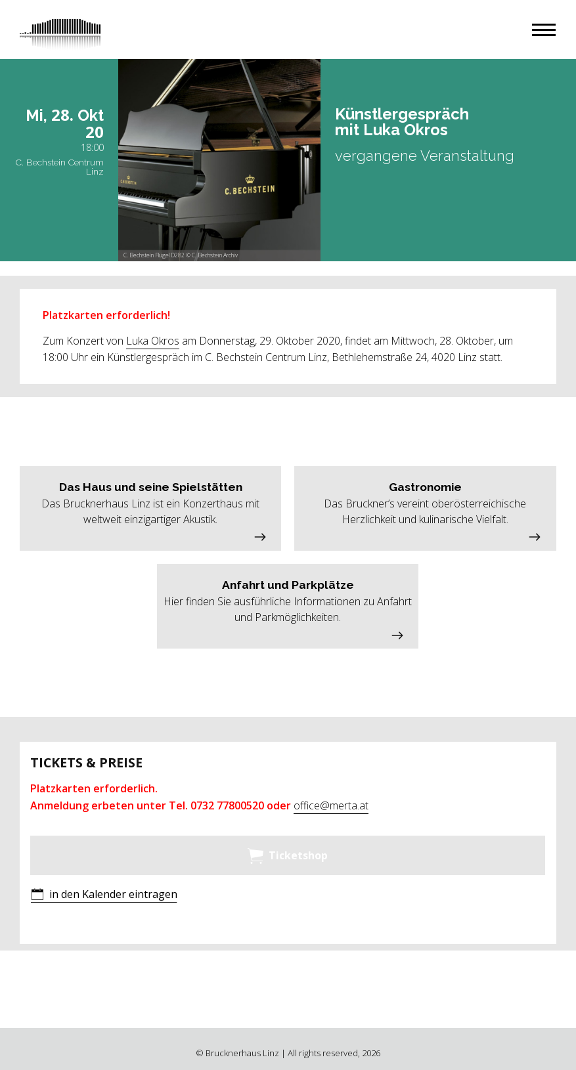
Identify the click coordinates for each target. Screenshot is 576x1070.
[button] (543, 30)
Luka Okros (152, 340)
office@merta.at (331, 805)
